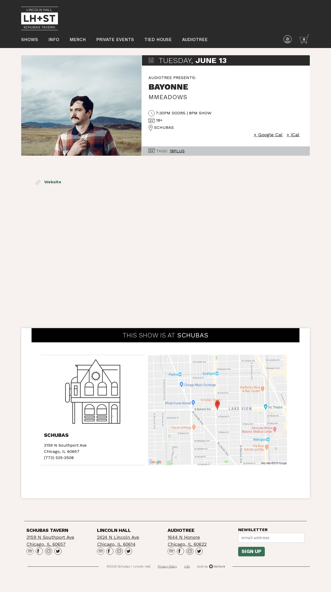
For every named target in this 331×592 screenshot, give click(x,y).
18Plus (177, 150)
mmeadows (167, 97)
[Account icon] (287, 39)
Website (48, 181)
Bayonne (168, 87)
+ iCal (293, 134)
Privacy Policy (167, 566)
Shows (29, 39)
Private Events (115, 39)
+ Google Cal (268, 134)
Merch (78, 39)
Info (53, 39)
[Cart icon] (304, 39)
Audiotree (195, 39)
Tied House (158, 39)
